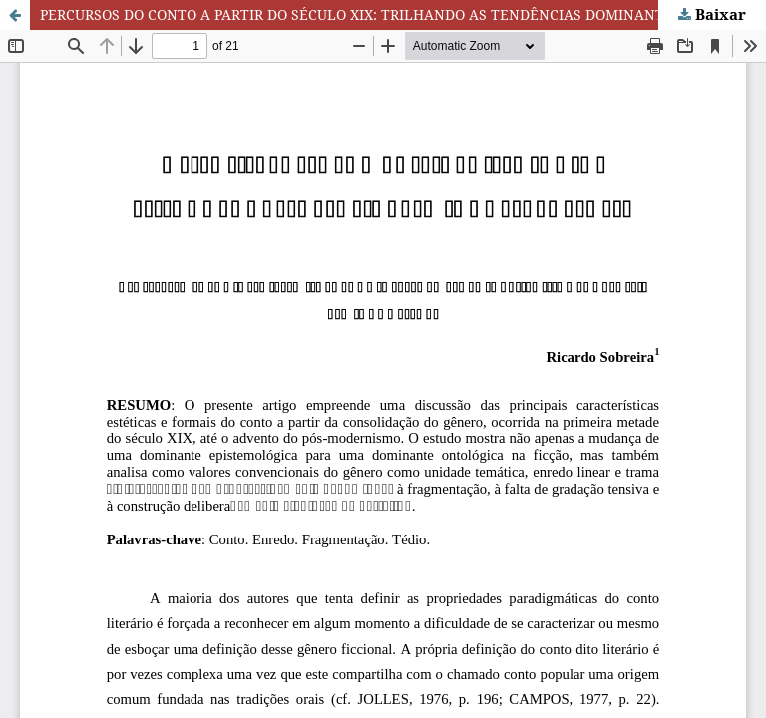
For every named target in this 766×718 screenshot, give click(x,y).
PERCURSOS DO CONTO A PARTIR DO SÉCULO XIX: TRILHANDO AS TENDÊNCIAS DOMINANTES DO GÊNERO (403, 14)
